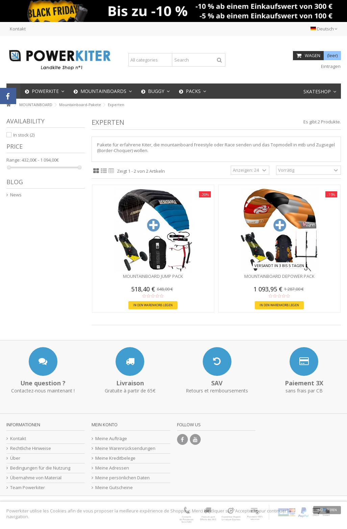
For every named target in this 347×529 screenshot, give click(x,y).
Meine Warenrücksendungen (125, 448)
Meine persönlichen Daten (122, 478)
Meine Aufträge (111, 438)
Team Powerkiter (27, 487)
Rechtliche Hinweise (30, 448)
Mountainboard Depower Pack (279, 276)
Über (15, 458)
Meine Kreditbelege (115, 458)
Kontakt (18, 29)
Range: (13, 160)
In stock (23, 135)
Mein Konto (105, 425)
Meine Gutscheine (114, 487)
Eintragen (330, 66)
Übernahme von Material (35, 478)
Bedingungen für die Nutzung (40, 468)
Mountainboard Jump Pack (153, 276)
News (16, 195)
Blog (14, 182)
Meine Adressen (112, 468)
